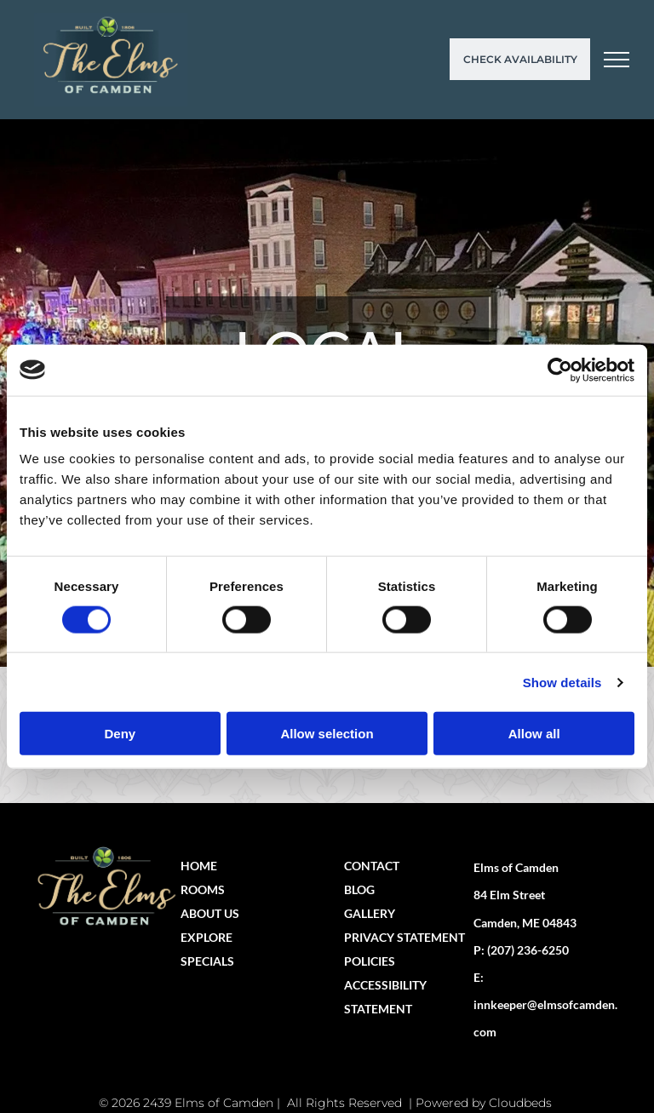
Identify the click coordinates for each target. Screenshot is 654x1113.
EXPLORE (206, 937)
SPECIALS (207, 961)
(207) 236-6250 (528, 950)
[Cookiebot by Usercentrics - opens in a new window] (559, 369)
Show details (562, 681)
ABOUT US (210, 913)
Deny (119, 733)
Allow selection (326, 733)
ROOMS (203, 889)
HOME (199, 865)
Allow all (534, 733)
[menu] (616, 59)
